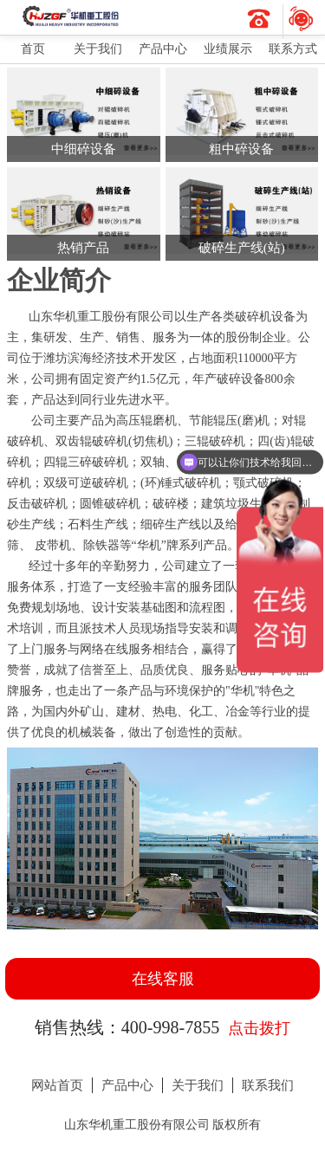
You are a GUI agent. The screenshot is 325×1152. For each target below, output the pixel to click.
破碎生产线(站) (241, 248)
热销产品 (83, 248)
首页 (33, 48)
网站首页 (57, 1085)
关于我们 (98, 48)
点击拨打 (259, 1028)
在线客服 (163, 978)
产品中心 (163, 48)
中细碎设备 (83, 149)
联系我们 (268, 1085)
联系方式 (293, 48)
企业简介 (59, 280)
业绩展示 (228, 48)
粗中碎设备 (241, 149)
